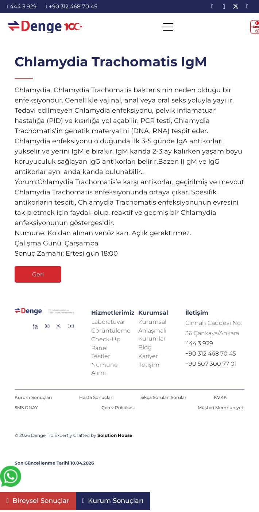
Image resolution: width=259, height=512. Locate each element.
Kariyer (148, 356)
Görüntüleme (111, 330)
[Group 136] (71, 329)
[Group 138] (47, 329)
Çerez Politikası (118, 407)
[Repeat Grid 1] (44, 313)
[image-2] (46, 27)
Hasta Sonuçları (96, 397)
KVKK (220, 397)
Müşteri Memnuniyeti (221, 407)
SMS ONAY (26, 407)
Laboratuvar (108, 321)
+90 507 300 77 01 (211, 363)
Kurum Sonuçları (33, 397)
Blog (145, 347)
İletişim (148, 364)
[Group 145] (35, 329)
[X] (235, 6)
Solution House (114, 435)
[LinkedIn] (212, 6)
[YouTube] (247, 6)
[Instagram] (224, 6)
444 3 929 (199, 343)
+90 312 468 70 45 (210, 353)
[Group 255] (58, 329)
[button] (168, 28)
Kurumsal (152, 321)
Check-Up (105, 339)
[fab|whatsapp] (10, 478)
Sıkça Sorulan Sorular (163, 397)
